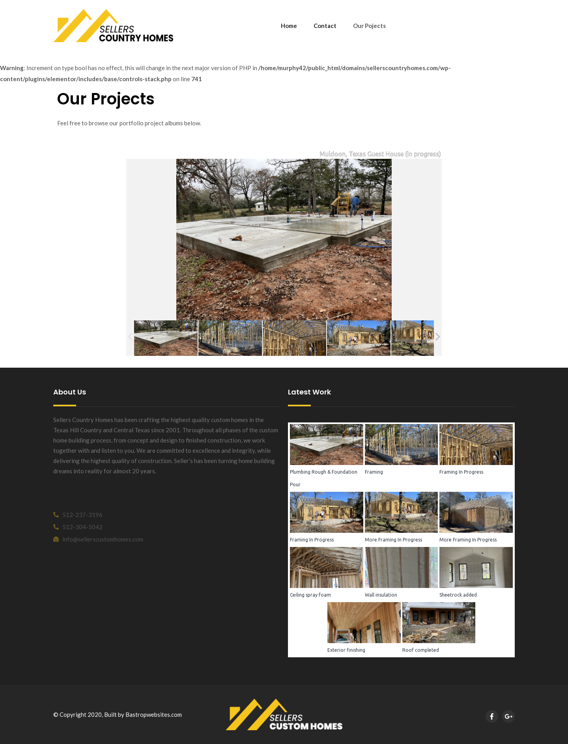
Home (289, 25)
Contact (325, 25)
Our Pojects (369, 25)
